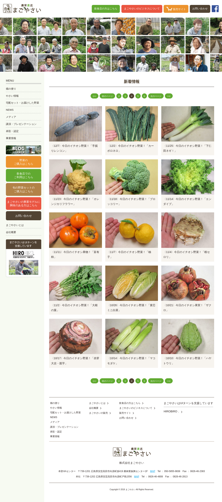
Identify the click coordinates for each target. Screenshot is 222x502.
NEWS (10, 109)
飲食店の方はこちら (105, 8)
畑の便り (11, 88)
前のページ (107, 96)
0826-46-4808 (155, 476)
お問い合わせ (200, 8)
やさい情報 (12, 95)
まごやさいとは (15, 225)
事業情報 (11, 138)
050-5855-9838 (172, 471)
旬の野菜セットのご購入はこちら (24, 189)
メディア (11, 116)
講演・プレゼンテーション (21, 124)
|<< (94, 96)
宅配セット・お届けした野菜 (22, 102)
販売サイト (176, 9)
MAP (152, 471)
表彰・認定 (12, 131)
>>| (168, 96)
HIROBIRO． (173, 411)
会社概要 (11, 232)
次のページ (155, 96)
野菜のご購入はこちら (23, 162)
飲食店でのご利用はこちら (23, 175)
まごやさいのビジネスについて (142, 8)
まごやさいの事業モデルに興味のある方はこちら (23, 203)
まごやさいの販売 (100, 413)
